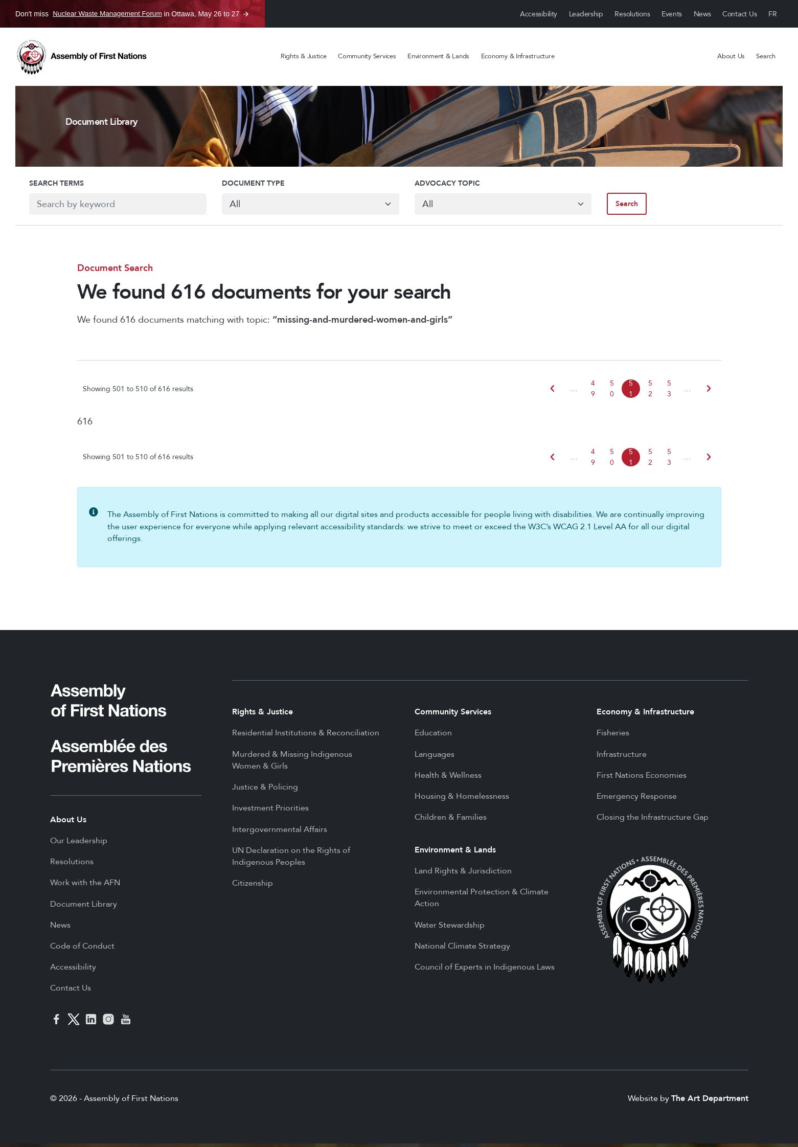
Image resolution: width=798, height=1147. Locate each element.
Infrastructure (622, 757)
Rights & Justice (304, 56)
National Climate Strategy (462, 949)
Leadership (586, 14)
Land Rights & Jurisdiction (463, 874)
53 (669, 392)
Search (765, 56)
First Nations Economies (642, 778)
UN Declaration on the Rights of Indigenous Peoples (291, 860)
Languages (434, 757)
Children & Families (451, 820)
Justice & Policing (265, 790)
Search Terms (42, 185)
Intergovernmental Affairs (279, 833)
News (702, 14)
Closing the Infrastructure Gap (653, 820)
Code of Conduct (82, 949)
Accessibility (538, 14)
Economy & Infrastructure (518, 56)
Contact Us (739, 14)
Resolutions (632, 14)
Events (672, 14)
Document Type (246, 185)
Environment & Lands (438, 56)
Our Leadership (78, 844)
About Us (731, 56)
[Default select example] (307, 206)
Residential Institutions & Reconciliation (305, 736)
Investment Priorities (270, 811)
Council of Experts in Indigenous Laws (485, 970)
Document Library (83, 907)
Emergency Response (637, 799)
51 (631, 392)
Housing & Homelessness (462, 799)
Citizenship (252, 886)
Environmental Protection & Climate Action (482, 901)
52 (650, 392)
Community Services (367, 56)
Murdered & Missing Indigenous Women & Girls (292, 764)
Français (773, 14)
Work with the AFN (85, 886)
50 (612, 392)
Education (433, 736)
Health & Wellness (448, 778)
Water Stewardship (450, 928)
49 (593, 392)
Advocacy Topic (447, 185)
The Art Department (709, 1102)
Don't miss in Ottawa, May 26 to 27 (127, 14)
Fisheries (613, 736)
